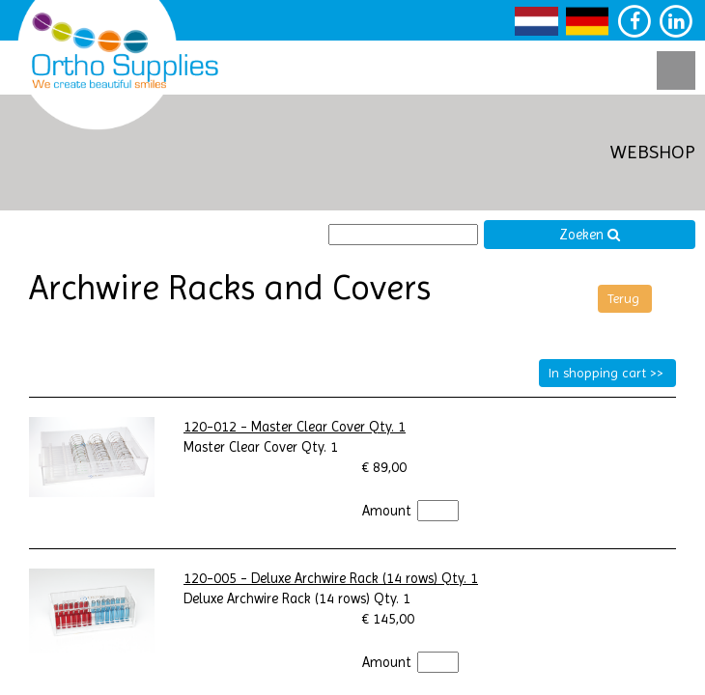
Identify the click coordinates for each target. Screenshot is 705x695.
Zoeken (590, 235)
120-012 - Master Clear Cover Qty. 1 (294, 427)
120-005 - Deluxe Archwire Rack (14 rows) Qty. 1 (330, 578)
